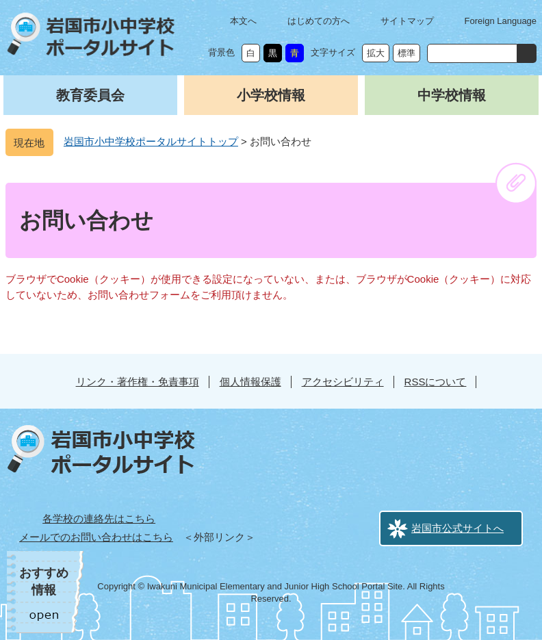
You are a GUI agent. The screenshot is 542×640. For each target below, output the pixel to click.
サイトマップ (407, 21)
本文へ (243, 21)
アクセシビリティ (343, 381)
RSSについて (435, 381)
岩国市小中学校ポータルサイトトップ (151, 141)
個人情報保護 (250, 381)
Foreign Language (501, 21)
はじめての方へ (318, 21)
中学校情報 (451, 95)
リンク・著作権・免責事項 (137, 381)
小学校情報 (271, 95)
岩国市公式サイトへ (457, 528)
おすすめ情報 (43, 581)
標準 (406, 53)
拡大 (376, 53)
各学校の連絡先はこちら (98, 518)
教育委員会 (90, 95)
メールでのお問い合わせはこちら (96, 537)
